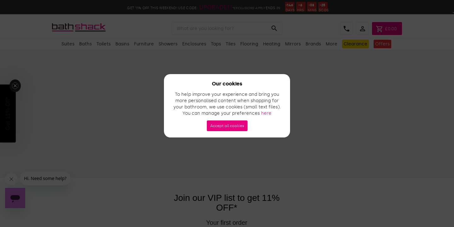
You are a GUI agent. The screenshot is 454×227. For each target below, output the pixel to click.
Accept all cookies (227, 126)
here (266, 113)
